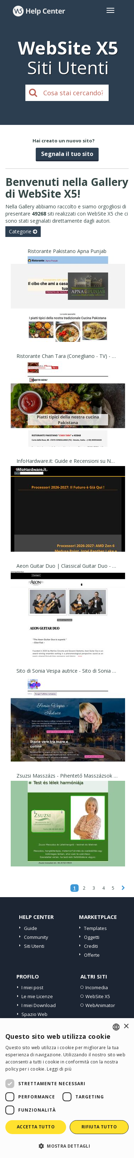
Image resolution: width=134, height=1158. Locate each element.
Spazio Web (34, 1014)
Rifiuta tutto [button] (99, 1127)
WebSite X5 (97, 996)
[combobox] (116, 1027)
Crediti (91, 946)
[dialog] (67, 1088)
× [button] (126, 1026)
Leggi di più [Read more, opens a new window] (59, 1069)
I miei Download (38, 1005)
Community (36, 937)
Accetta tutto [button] (36, 1127)
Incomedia (96, 987)
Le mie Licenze (37, 996)
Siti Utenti (34, 946)
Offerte (92, 955)
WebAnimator (100, 1005)
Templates (95, 928)
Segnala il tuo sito (67, 154)
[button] (67, 1146)
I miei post (32, 987)
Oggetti (91, 937)
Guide (30, 928)
